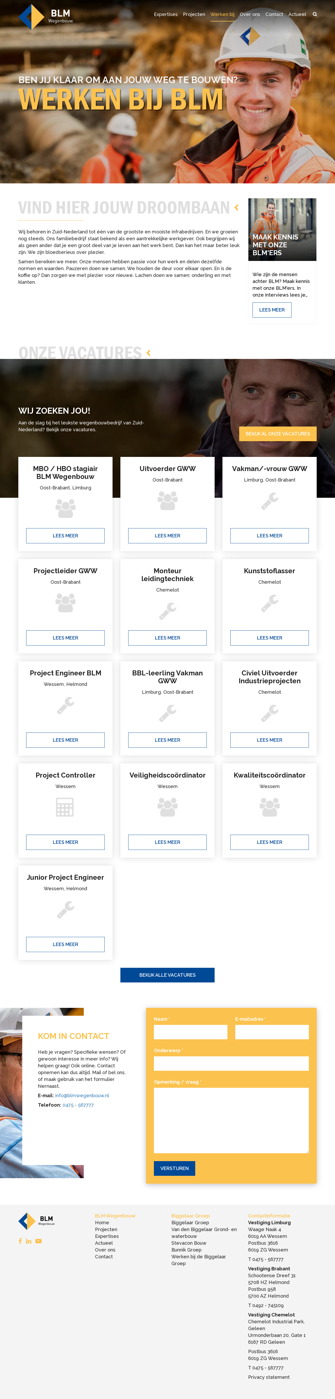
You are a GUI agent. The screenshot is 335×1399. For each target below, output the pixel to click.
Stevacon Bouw (188, 1243)
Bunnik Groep (186, 1250)
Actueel (297, 14)
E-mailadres (250, 1019)
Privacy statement (269, 1377)
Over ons (250, 14)
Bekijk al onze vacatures (278, 433)
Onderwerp (168, 1050)
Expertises (166, 14)
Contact (274, 14)
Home (102, 1222)
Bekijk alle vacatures (167, 975)
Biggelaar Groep (190, 1222)
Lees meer (65, 535)
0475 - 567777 (78, 1105)
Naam (162, 1019)
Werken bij (222, 14)
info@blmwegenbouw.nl (82, 1095)
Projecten (194, 14)
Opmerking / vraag (178, 1082)
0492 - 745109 (268, 1305)
